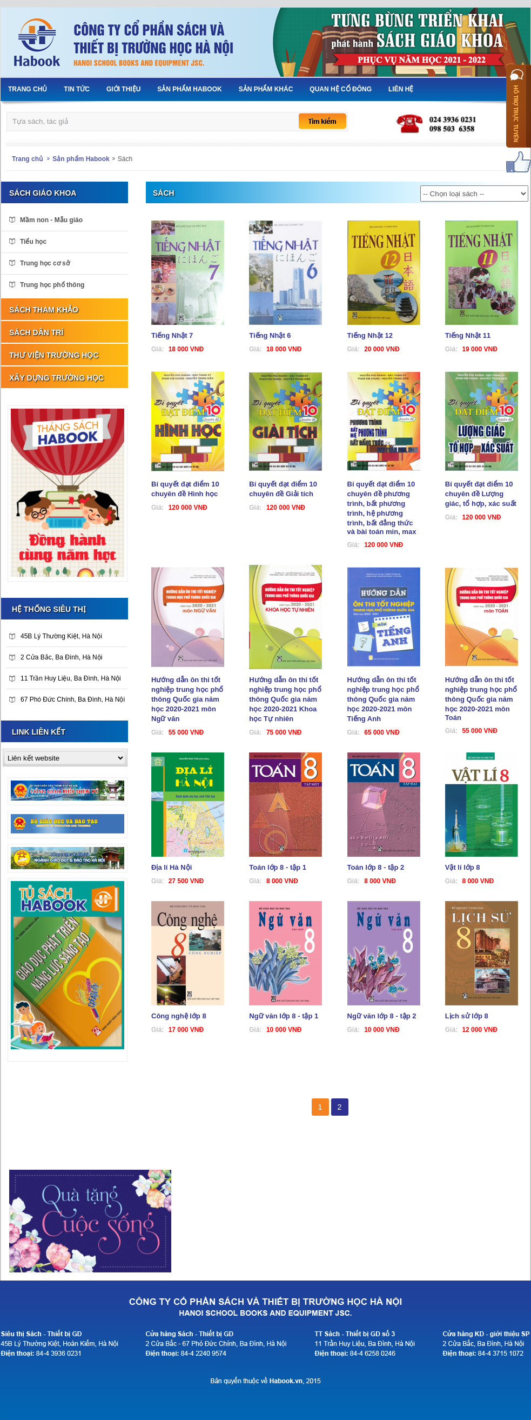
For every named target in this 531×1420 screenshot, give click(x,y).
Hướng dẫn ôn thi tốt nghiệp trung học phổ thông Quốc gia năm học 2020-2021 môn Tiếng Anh (383, 699)
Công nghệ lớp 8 (178, 1016)
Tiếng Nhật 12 (370, 335)
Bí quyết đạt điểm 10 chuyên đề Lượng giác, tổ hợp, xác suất (480, 494)
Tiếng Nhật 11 (468, 335)
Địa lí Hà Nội (171, 867)
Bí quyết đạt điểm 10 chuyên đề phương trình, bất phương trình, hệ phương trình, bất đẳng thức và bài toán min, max (381, 508)
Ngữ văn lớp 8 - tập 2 (381, 1016)
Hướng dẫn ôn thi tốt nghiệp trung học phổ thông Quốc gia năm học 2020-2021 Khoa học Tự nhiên (285, 699)
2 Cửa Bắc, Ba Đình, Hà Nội (55, 657)
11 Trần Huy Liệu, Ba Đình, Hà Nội (65, 678)
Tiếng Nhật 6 (270, 335)
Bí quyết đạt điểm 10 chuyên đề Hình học (185, 489)
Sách (125, 159)
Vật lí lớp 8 (462, 867)
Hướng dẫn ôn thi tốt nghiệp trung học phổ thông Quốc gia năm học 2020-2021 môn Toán (481, 699)
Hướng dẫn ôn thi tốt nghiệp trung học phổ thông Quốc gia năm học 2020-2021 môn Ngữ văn (187, 699)
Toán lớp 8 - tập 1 (277, 867)
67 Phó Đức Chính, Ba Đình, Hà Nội (67, 699)
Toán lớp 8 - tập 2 (376, 867)
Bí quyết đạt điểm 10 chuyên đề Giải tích (283, 489)
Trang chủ (27, 159)
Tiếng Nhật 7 (172, 335)
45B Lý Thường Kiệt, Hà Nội (55, 636)
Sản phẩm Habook (80, 159)
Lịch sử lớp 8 (466, 1016)
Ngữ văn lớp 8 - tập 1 (283, 1016)
